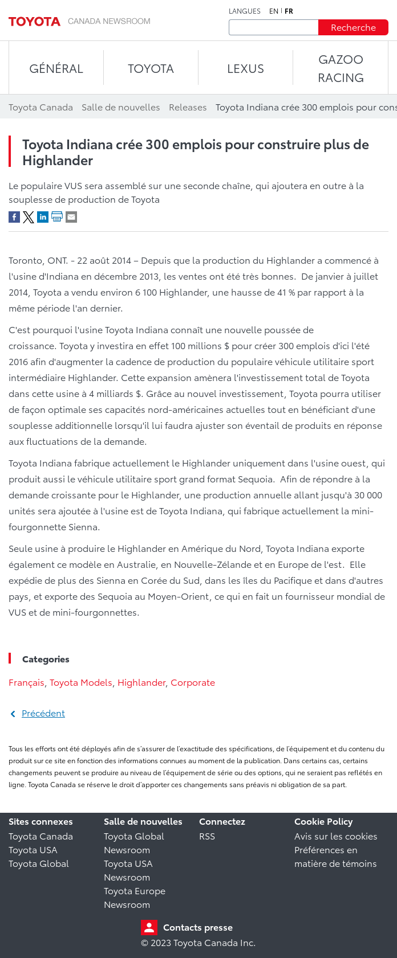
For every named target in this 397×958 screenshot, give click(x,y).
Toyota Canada (41, 835)
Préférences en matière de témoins (335, 855)
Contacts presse (198, 926)
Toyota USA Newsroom (128, 869)
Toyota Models (81, 681)
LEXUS (245, 67)
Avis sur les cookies (336, 835)
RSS (207, 835)
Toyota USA (33, 848)
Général (56, 67)
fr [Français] (289, 11)
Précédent (43, 712)
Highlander (141, 681)
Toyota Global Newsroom (134, 842)
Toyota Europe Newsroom (134, 896)
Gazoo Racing (341, 67)
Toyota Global (39, 862)
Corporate (193, 681)
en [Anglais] (273, 11)
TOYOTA (151, 67)
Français (26, 681)
